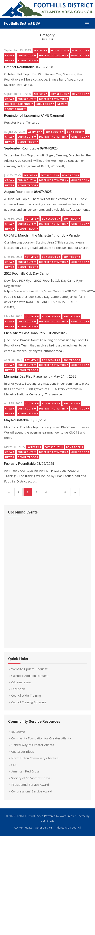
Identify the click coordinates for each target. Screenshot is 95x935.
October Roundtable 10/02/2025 (28, 67)
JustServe (18, 731)
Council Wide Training (26, 695)
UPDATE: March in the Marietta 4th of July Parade (42, 235)
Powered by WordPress (59, 816)
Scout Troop (27, 60)
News (8, 60)
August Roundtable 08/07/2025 (28, 192)
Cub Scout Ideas (22, 751)
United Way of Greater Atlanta (32, 745)
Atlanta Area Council (68, 827)
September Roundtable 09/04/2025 (31, 148)
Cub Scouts (26, 55)
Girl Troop (79, 55)
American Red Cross (25, 771)
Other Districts (44, 827)
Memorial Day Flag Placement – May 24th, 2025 (40, 376)
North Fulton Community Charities (35, 758)
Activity (39, 50)
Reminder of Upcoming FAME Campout (34, 115)
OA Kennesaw (21, 682)
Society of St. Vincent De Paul (31, 778)
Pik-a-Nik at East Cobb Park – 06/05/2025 (35, 333)
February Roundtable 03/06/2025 (29, 463)
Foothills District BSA (22, 23)
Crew (8, 55)
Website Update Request (29, 669)
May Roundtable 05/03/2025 (25, 420)
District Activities (52, 55)
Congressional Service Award (31, 791)
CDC (14, 765)
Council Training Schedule (28, 702)
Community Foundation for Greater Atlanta (41, 738)
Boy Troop (79, 50)
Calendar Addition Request (30, 676)
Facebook (18, 689)
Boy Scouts (59, 50)
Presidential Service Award (30, 784)
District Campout (18, 103)
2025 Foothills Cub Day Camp (26, 273)
